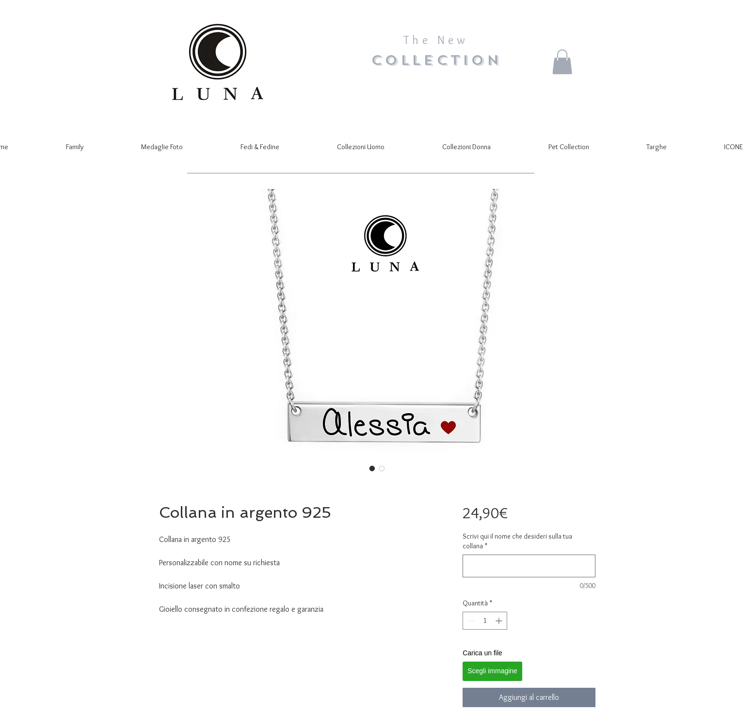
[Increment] (500, 620)
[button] (562, 61)
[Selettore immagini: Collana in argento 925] (372, 468)
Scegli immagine (492, 671)
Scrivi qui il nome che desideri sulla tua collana (517, 541)
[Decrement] (470, 620)
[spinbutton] (485, 620)
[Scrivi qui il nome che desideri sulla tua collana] (528, 566)
